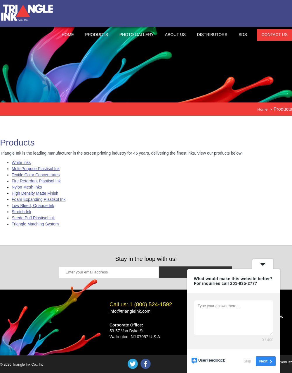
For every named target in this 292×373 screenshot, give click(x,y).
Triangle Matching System (35, 224)
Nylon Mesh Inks (27, 187)
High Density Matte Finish (35, 193)
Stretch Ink (21, 211)
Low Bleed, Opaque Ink (33, 205)
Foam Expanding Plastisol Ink (38, 199)
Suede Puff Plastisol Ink (33, 217)
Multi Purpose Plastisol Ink (36, 168)
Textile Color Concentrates (36, 174)
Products (96, 34)
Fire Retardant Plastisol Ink (36, 181)
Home (68, 34)
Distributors (212, 34)
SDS (243, 34)
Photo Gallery (136, 34)
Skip (247, 361)
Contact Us (274, 34)
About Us (175, 34)
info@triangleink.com (130, 311)
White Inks (21, 162)
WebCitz (285, 362)
